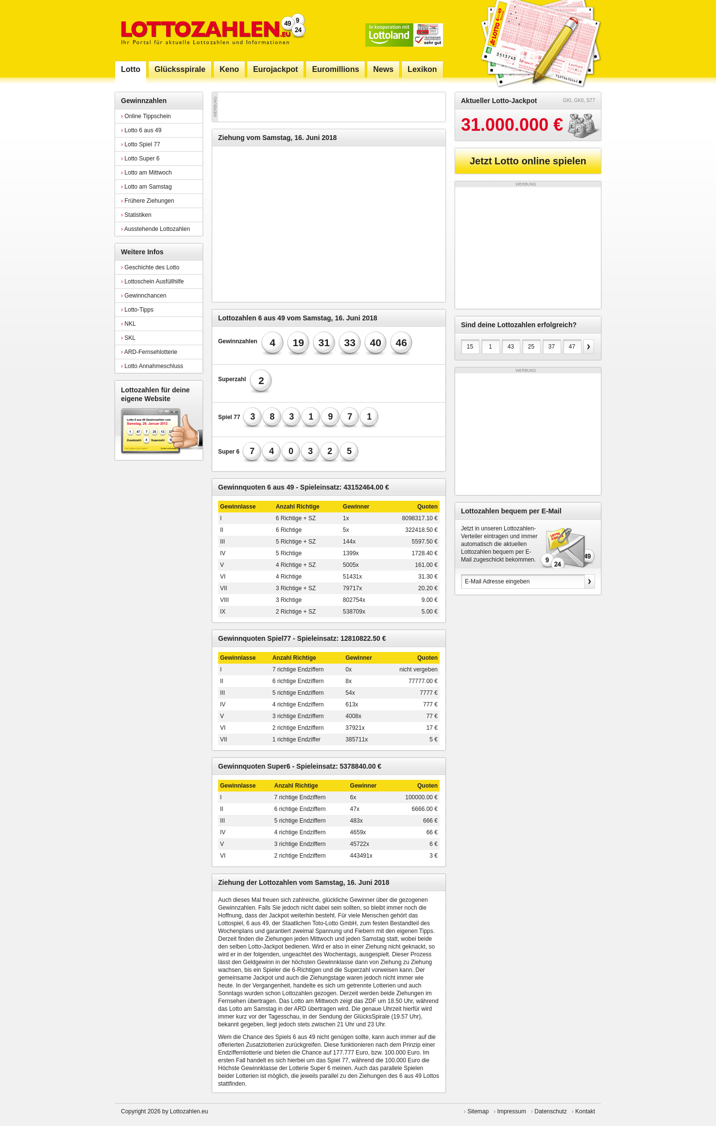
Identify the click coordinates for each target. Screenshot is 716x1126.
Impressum (511, 1111)
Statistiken (136, 214)
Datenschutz (550, 1111)
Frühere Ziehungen (147, 200)
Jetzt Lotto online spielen (528, 161)
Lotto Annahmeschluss (152, 366)
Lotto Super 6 (140, 158)
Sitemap (478, 1111)
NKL (128, 323)
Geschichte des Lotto (150, 267)
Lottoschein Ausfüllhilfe (152, 281)
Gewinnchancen (143, 295)
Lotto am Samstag (146, 186)
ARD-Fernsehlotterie (149, 352)
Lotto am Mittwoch (146, 172)
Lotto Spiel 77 (140, 144)
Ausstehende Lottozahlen (155, 229)
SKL (128, 337)
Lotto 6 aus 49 (141, 130)
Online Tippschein (146, 116)
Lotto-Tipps (137, 309)
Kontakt (585, 1111)
